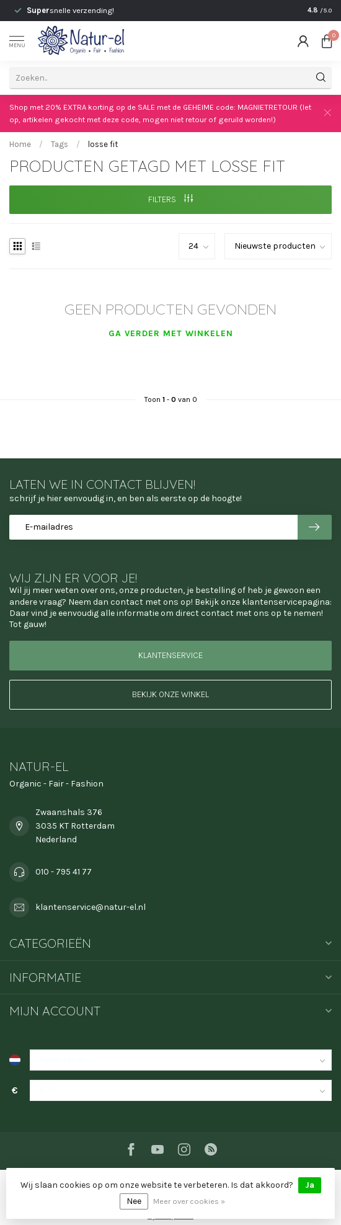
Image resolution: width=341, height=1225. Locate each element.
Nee (133, 1201)
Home (20, 144)
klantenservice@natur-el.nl (90, 907)
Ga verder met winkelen (170, 333)
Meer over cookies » (189, 1201)
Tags (59, 144)
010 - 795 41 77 (63, 871)
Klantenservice (170, 655)
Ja (309, 1185)
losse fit (103, 144)
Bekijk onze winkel (170, 694)
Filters (170, 199)
